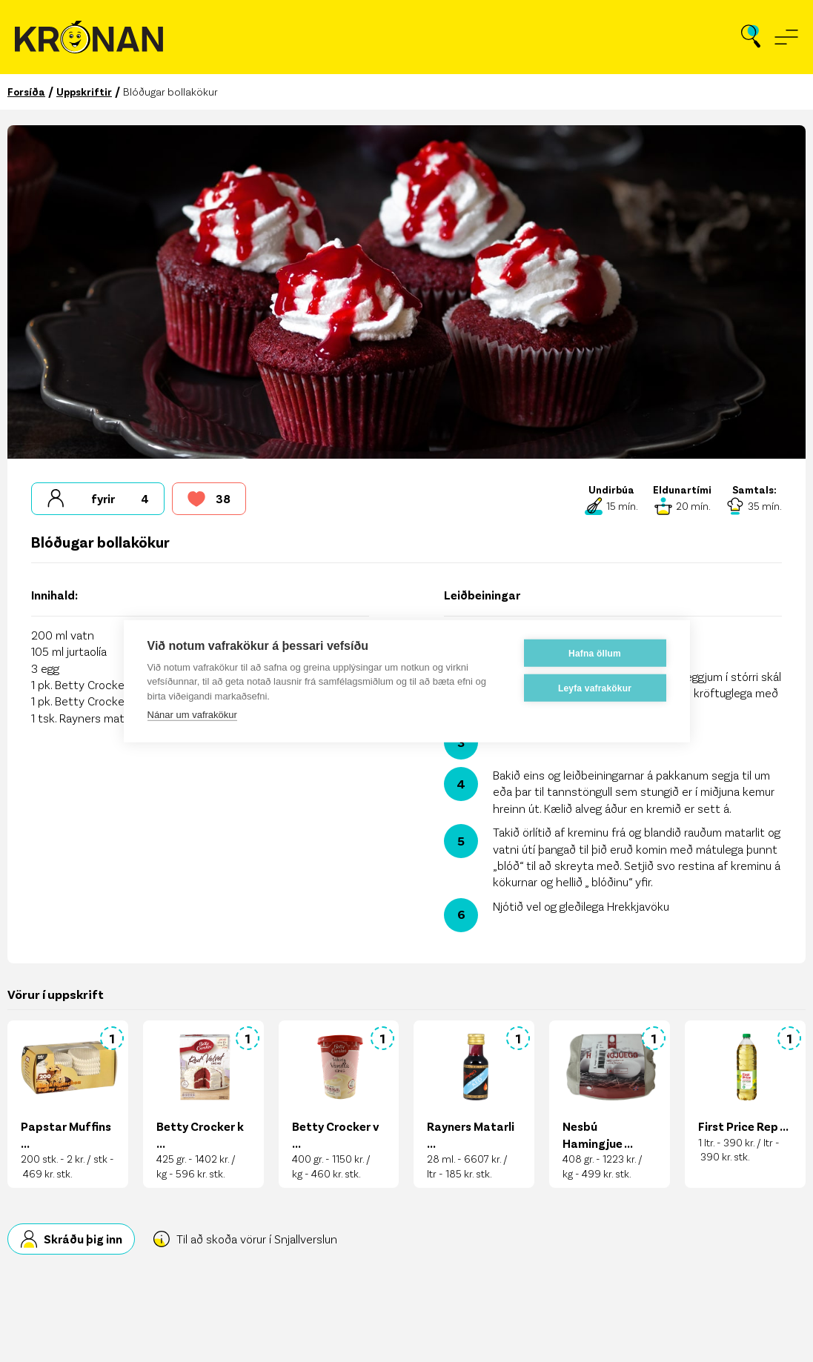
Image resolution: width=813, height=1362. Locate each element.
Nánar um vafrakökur (192, 714)
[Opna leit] (751, 37)
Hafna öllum (594, 653)
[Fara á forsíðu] (89, 37)
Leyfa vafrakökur (594, 687)
